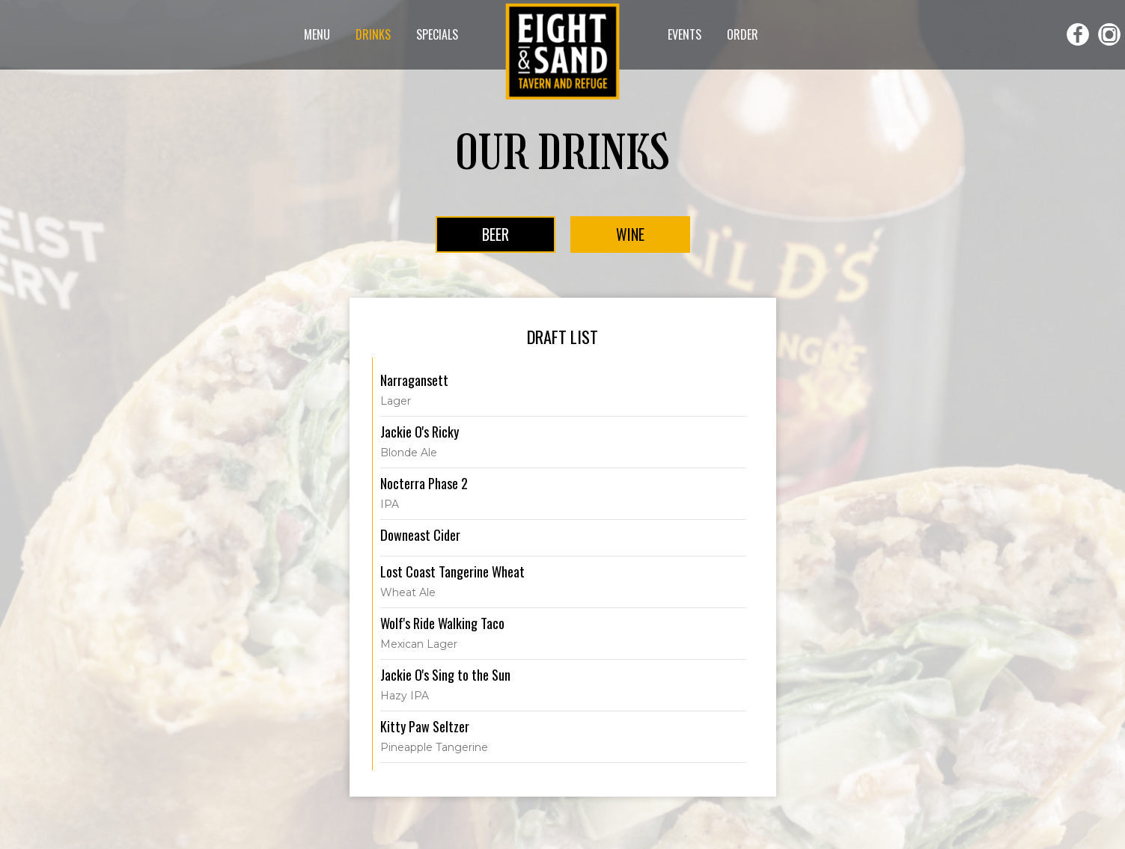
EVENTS (686, 34)
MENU (318, 34)
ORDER (742, 34)
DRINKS (375, 34)
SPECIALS (437, 34)
